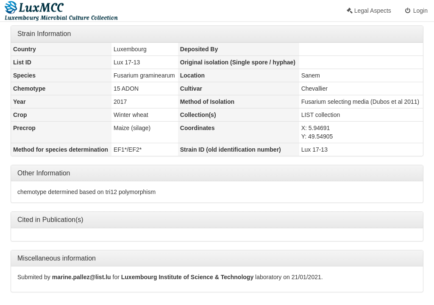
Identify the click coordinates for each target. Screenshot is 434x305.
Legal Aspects (369, 10)
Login (416, 10)
